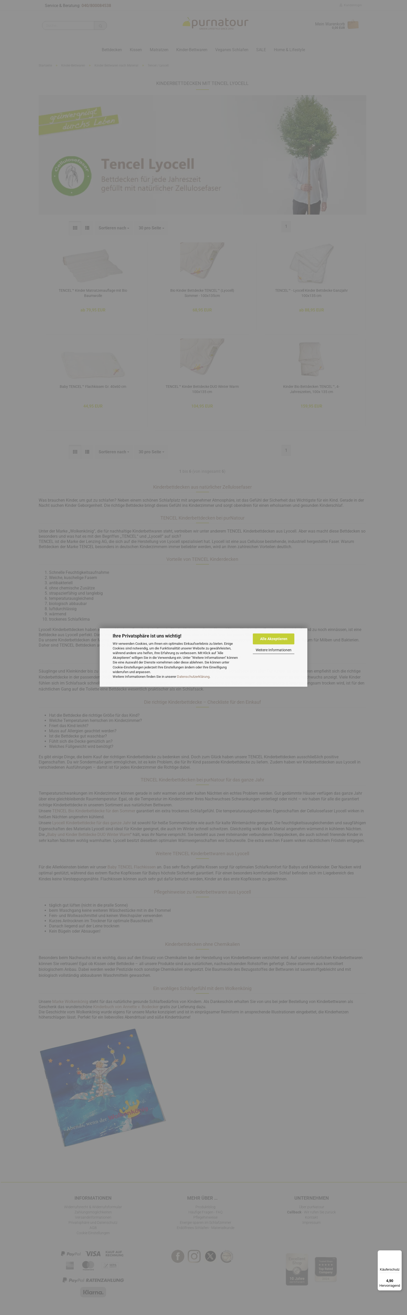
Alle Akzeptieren (273, 639)
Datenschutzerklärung (193, 677)
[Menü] (399, 1253)
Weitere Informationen (273, 650)
